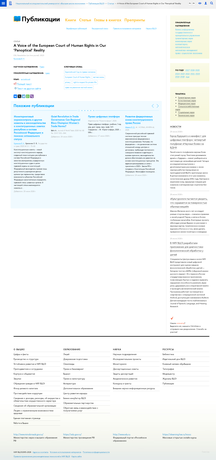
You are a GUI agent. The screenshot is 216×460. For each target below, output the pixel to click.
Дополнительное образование (78, 388)
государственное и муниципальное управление (187, 34)
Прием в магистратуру (74, 378)
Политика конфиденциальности (96, 452)
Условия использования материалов (65, 452)
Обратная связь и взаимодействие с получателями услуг (80, 409)
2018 (182, 76)
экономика (197, 53)
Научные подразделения (124, 354)
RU (190, 3)
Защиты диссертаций (123, 373)
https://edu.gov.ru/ (72, 434)
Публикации (41, 18)
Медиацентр (169, 373)
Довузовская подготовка (75, 359)
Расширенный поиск (100, 28)
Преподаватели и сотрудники (28, 369)
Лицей (66, 354)
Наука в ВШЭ (151, 28)
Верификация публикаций (76, 28)
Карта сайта (76, 456)
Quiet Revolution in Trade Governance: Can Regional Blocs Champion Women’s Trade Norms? (65, 121)
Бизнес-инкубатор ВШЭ (74, 398)
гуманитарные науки (184, 38)
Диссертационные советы (126, 369)
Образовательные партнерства (78, 403)
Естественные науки (187, 100)
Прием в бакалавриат (73, 369)
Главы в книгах (107, 19)
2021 (192, 73)
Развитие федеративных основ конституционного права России (139, 120)
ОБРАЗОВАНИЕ (71, 349)
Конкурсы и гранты (122, 383)
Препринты (134, 19)
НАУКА (117, 349)
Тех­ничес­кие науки (186, 115)
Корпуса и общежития (24, 373)
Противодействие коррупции (28, 393)
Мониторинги (119, 364)
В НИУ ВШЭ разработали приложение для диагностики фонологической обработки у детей (186, 248)
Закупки (17, 378)
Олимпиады (68, 364)
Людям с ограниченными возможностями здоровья (33, 412)
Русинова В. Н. (19, 59)
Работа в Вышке (21, 423)
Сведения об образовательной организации (35, 405)
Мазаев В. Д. (130, 127)
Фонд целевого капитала (26, 388)
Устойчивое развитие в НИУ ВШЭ (30, 364)
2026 (192, 70)
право (178, 53)
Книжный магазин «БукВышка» (177, 364)
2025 (197, 70)
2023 (182, 73)
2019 (177, 76)
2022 (187, 73)
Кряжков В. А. (19, 143)
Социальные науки (186, 112)
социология (186, 53)
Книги (70, 19)
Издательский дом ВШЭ (174, 359)
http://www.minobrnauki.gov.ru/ (28, 434)
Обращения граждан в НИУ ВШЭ (29, 383)
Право (42, 67)
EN (194, 3)
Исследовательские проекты (127, 359)
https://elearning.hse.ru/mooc (177, 434)
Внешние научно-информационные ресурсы (134, 388)
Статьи (85, 19)
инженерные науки (183, 41)
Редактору (205, 452)
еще (187, 76)
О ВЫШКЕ (19, 349)
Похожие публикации (34, 105)
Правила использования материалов (127, 28)
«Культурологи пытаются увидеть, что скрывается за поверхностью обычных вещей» (189, 202)
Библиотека (168, 354)
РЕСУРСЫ (168, 349)
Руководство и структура (26, 359)
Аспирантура (69, 383)
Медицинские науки (186, 103)
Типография (168, 369)
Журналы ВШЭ (169, 378)
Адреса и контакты (40, 452)
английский (25, 79)
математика (180, 50)
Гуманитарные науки (187, 97)
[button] (78, 110)
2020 (197, 73)
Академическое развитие (125, 378)
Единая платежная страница (27, 418)
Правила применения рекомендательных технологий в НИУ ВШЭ (42, 456)
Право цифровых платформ (104, 116)
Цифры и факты (21, 354)
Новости (175, 126)
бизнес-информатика (184, 29)
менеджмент (192, 50)
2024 (177, 73)
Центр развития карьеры (75, 393)
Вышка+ (67, 373)
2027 (187, 70)
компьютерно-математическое (182, 45)
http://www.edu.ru (121, 434)
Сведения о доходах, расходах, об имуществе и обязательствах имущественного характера (37, 399)
